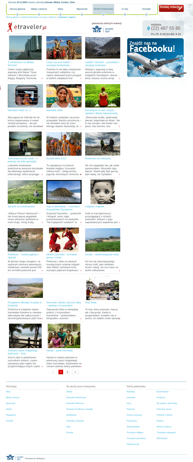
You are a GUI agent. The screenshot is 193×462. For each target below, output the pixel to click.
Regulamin (11, 415)
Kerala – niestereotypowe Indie (102, 254)
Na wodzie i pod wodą (167, 403)
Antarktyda (71, 415)
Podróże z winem (164, 415)
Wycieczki (82, 9)
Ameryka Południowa (76, 397)
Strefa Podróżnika (103, 9)
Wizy (60, 9)
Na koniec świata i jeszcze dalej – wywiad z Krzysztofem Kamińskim (63, 305)
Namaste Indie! (54, 110)
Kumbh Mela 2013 (56, 158)
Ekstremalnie (163, 391)
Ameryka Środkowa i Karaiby (79, 409)
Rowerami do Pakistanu (98, 158)
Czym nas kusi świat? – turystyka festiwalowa (59, 64)
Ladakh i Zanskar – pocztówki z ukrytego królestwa (102, 64)
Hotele (9, 409)
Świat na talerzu (164, 426)
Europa (43, 17)
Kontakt (146, 9)
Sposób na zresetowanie (21, 206)
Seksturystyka (133, 426)
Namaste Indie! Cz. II (19, 110)
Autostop (131, 391)
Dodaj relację (170, 7)
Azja (68, 426)
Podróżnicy (132, 421)
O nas (125, 9)
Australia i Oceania (75, 421)
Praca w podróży (134, 415)
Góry (129, 403)
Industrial (131, 397)
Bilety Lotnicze (39, 9)
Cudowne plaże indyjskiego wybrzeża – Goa (23, 352)
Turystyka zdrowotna (136, 438)
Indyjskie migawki (94, 206)
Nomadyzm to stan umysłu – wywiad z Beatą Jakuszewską (101, 112)
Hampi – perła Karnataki (59, 350)
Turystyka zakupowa (166, 432)
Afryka (69, 391)
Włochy (52, 17)
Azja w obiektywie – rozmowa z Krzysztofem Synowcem (63, 208)
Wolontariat (162, 438)
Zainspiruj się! (133, 444)
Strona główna (17, 9)
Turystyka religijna (135, 432)
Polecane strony (164, 409)
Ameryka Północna (75, 403)
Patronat (131, 409)
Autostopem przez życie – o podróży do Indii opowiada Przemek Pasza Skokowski (23, 161)
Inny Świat (90, 302)
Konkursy (161, 397)
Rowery (160, 421)
